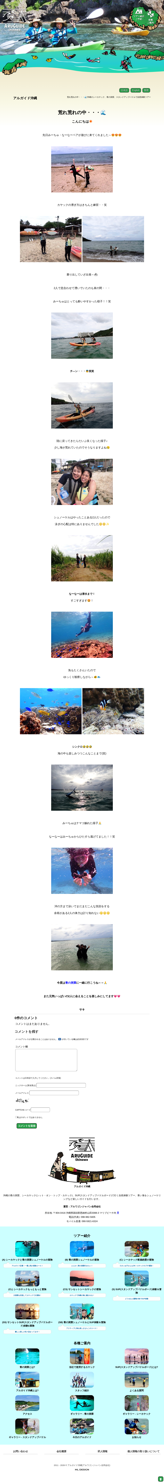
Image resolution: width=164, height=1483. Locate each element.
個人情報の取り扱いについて (143, 1457)
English (135, 90)
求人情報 (102, 1457)
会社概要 (61, 1457)
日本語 (124, 90)
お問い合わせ (20, 1457)
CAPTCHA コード (23, 1116)
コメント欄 (21, 1049)
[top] (160, 1479)
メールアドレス (22, 1099)
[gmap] (118, 1219)
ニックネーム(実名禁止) (25, 1092)
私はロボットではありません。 (30, 1124)
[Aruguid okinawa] (15, 22)
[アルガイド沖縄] (82, 1158)
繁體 (146, 90)
